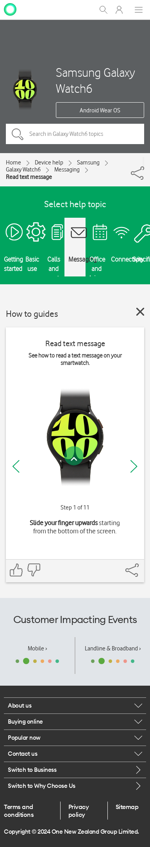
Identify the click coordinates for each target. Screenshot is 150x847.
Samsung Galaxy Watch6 (95, 80)
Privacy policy (78, 810)
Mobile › (37, 648)
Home (13, 162)
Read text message (29, 177)
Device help (49, 162)
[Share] (143, 161)
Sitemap (127, 807)
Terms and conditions (19, 810)
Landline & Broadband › (113, 648)
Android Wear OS (100, 110)
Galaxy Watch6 (23, 169)
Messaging (67, 169)
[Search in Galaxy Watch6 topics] (75, 134)
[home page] (10, 9)
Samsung (88, 162)
